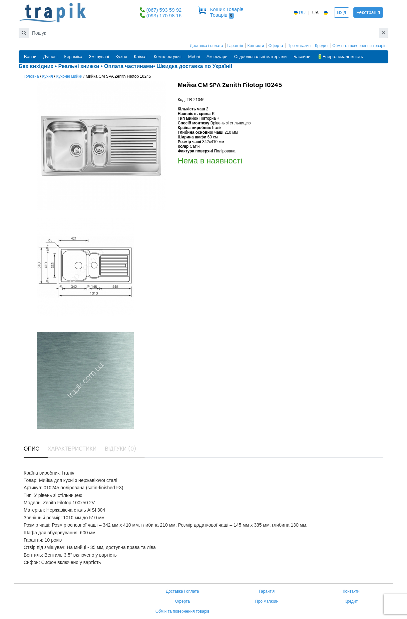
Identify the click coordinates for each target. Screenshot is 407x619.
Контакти (255, 45)
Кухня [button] (121, 56)
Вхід (341, 12)
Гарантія (235, 45)
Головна (31, 76)
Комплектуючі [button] (168, 56)
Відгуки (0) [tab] (120, 449)
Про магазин (299, 45)
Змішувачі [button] (99, 56)
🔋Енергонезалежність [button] (340, 56)
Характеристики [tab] (72, 449)
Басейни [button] (301, 56)
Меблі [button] (194, 56)
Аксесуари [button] (216, 56)
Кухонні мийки (69, 76)
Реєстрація (368, 12)
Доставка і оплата (206, 45)
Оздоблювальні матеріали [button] (260, 56)
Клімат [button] (140, 56)
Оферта (275, 45)
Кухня (47, 76)
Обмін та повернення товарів (359, 45)
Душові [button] (50, 56)
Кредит (321, 45)
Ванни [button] (30, 56)
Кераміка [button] (73, 56)
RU (299, 12)
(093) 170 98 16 (164, 15)
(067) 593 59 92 (164, 10)
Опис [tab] (31, 449)
